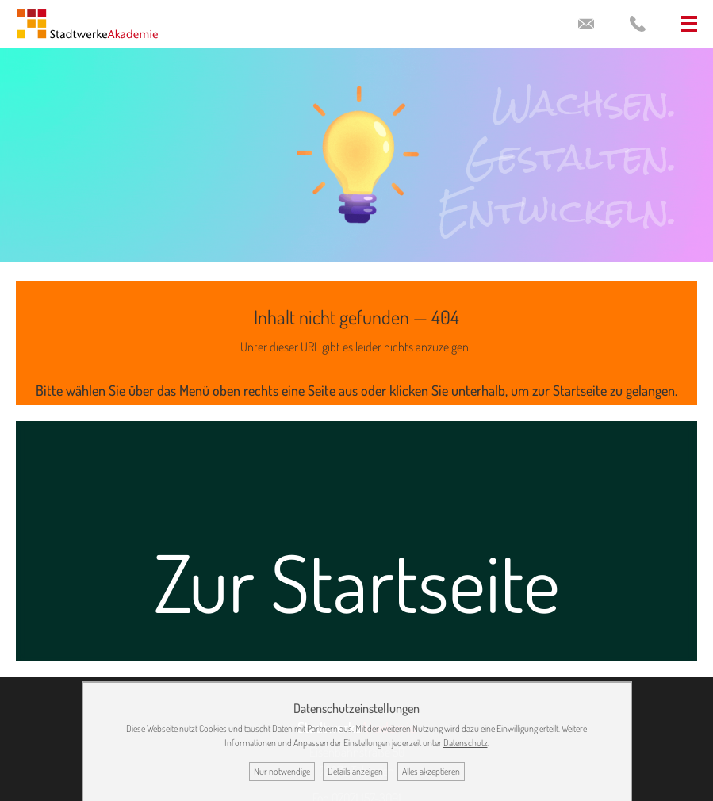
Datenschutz (465, 743)
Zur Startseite (357, 581)
